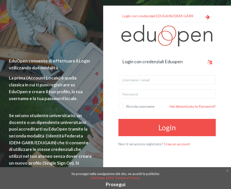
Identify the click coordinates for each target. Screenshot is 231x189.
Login (167, 127)
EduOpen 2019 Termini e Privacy (115, 178)
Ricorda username (140, 106)
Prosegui (115, 184)
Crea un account (177, 144)
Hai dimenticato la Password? (193, 106)
